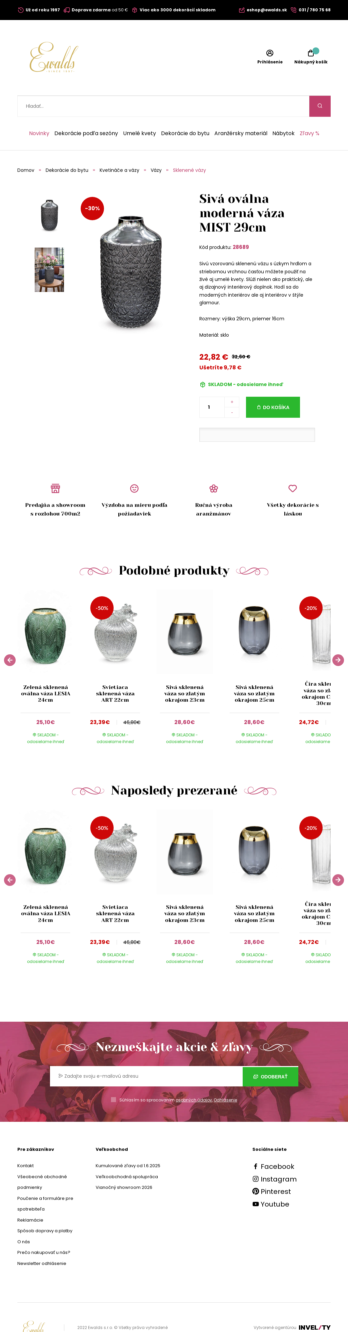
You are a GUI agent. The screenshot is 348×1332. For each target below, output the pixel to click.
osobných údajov (194, 1079)
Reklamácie (30, 1199)
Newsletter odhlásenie (41, 1242)
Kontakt (25, 1144)
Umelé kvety (139, 112)
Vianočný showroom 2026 (124, 1166)
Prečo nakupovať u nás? (43, 1231)
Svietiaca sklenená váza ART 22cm (115, 672)
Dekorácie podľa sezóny (86, 112)
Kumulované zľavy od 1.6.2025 (128, 1144)
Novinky (39, 112)
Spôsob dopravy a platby (44, 1210)
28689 (241, 226)
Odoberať (270, 1055)
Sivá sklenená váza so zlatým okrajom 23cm (184, 672)
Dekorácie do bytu (185, 112)
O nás (23, 1221)
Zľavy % (309, 112)
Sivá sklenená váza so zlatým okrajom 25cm (254, 672)
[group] (52, 650)
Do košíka (276, 386)
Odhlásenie (225, 1079)
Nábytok (283, 112)
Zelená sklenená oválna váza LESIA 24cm (45, 672)
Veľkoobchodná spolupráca (127, 1155)
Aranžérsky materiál (240, 112)
